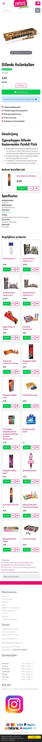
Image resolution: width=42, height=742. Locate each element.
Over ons (5, 596)
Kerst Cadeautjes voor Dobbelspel (15, 572)
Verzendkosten (7, 599)
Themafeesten (8, 562)
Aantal (4, 82)
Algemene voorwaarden (10, 608)
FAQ (3, 605)
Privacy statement (8, 610)
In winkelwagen (21, 92)
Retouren (5, 602)
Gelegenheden (8, 565)
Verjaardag (19, 562)
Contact (5, 613)
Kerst (28, 565)
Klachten (5, 616)
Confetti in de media (9, 619)
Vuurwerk (18, 567)
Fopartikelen (20, 565)
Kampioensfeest (29, 567)
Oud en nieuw (7, 567)
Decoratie (29, 562)
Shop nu (22, 188)
